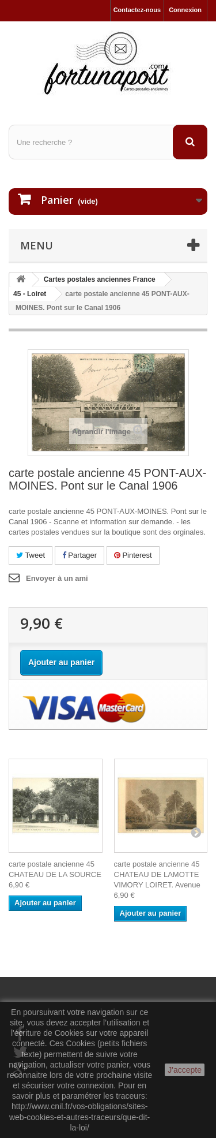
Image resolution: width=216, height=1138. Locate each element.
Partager (79, 555)
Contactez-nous (137, 9)
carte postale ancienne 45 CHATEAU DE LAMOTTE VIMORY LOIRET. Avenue (157, 874)
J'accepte (185, 1069)
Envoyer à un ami (57, 578)
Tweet (30, 555)
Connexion (185, 9)
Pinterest (133, 555)
